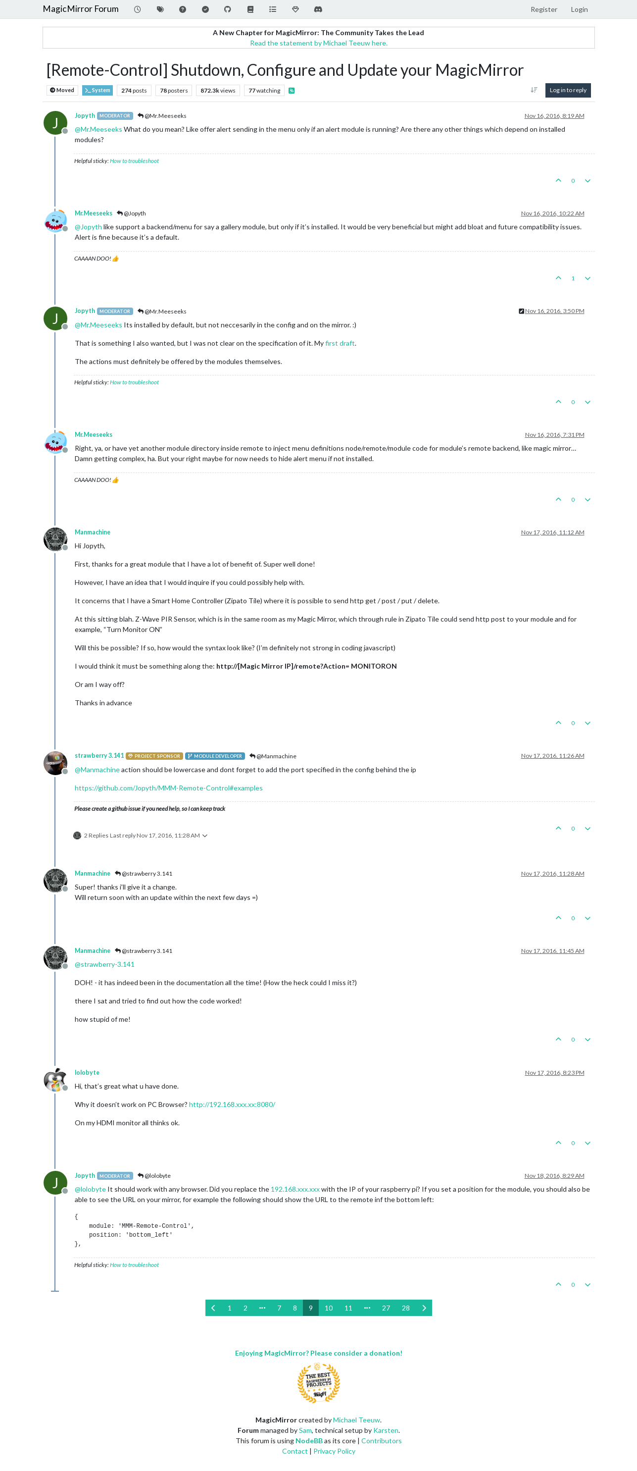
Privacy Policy (334, 1451)
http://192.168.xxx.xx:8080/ (232, 1104)
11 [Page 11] (348, 1308)
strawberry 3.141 (99, 755)
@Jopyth (131, 213)
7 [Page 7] (279, 1308)
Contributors (381, 1440)
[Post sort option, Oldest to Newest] (534, 90)
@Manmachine (272, 756)
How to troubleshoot (134, 160)
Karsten (385, 1430)
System (97, 90)
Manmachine (92, 532)
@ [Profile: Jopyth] (88, 226)
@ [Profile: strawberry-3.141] (105, 964)
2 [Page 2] (245, 1308)
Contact (295, 1451)
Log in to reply (568, 90)
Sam (305, 1430)
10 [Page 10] (329, 1308)
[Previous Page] (213, 1308)
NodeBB (309, 1440)
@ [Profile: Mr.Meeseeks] (98, 129)
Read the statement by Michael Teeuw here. (319, 43)
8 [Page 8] (295, 1308)
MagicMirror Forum (81, 8)
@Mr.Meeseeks (162, 115)
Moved (62, 90)
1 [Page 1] (230, 1308)
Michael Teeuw (356, 1420)
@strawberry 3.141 (143, 873)
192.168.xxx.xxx (295, 1189)
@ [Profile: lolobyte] (90, 1189)
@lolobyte (154, 1175)
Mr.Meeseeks (93, 213)
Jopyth (85, 115)
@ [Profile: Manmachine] (97, 769)
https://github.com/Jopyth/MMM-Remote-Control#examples (169, 788)
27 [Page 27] (386, 1308)
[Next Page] (424, 1308)
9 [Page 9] (311, 1308)
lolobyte (87, 1072)
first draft (340, 343)
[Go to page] (262, 1308)
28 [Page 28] (406, 1308)
